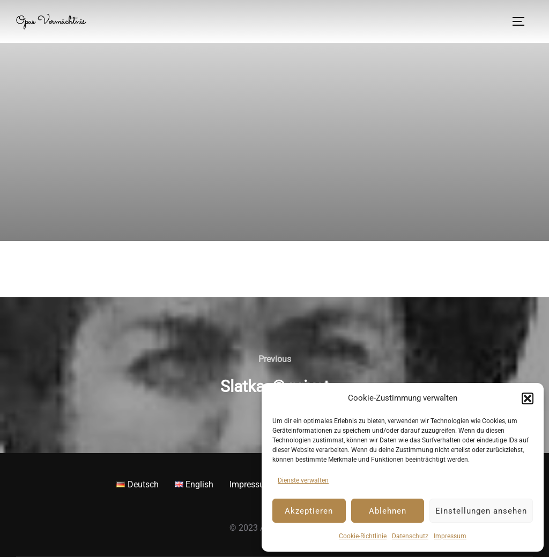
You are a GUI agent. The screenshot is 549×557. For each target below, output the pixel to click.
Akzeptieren (309, 511)
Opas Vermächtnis (54, 21)
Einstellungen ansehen (481, 511)
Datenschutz (410, 536)
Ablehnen (387, 511)
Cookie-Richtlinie (363, 536)
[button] (527, 398)
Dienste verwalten (303, 480)
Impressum (450, 536)
